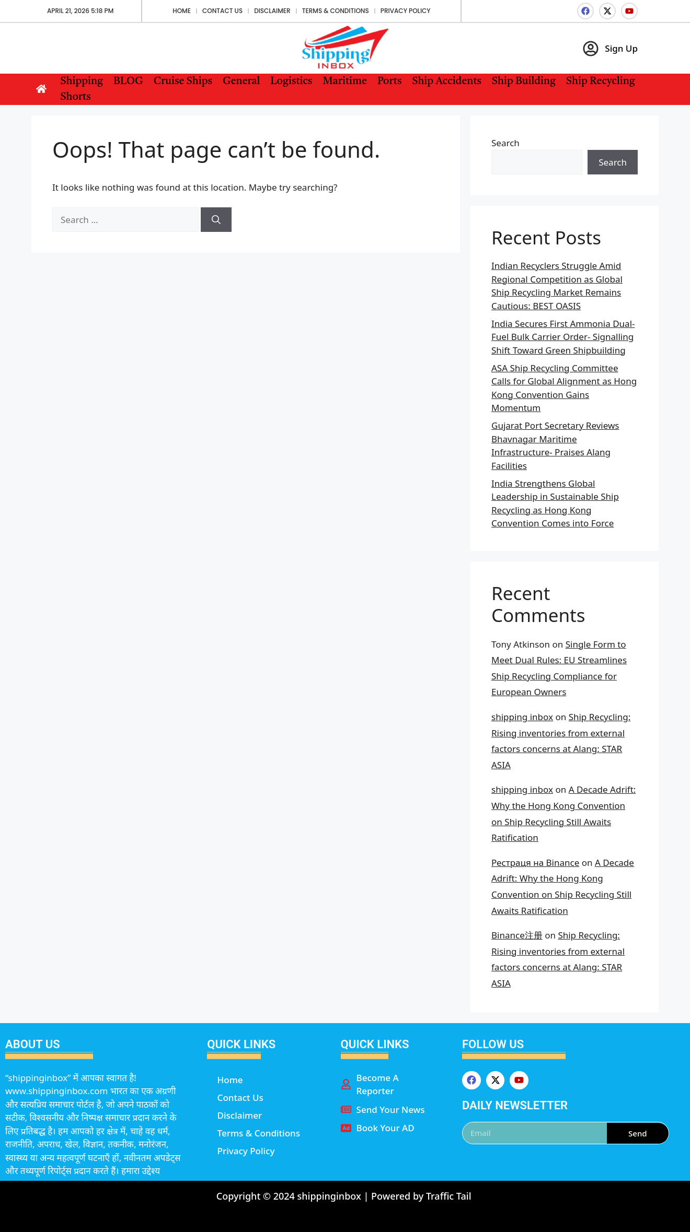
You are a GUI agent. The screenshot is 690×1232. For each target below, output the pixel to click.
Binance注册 (517, 935)
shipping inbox (522, 717)
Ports (389, 81)
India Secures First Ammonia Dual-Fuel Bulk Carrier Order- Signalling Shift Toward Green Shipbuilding (563, 337)
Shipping (82, 81)
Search (505, 143)
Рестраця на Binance (535, 862)
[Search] (216, 219)
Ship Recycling (600, 81)
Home (181, 10)
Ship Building (524, 81)
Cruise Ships (183, 81)
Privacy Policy (406, 10)
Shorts (76, 97)
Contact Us (222, 10)
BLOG (128, 81)
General (241, 81)
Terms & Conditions (335, 10)
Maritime (344, 81)
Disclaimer (272, 10)
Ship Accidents (446, 81)
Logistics (291, 81)
